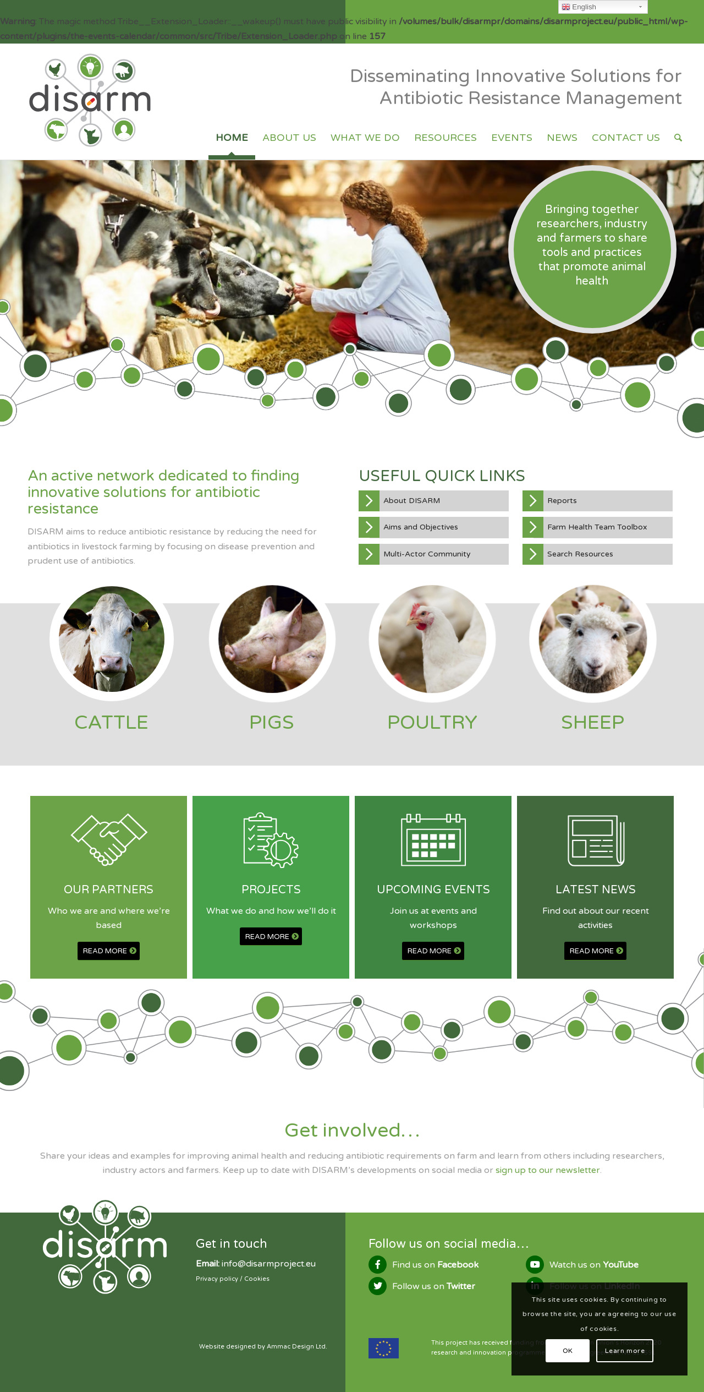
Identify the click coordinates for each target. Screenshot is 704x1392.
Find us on (435, 1264)
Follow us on (433, 1286)
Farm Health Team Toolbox (597, 527)
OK (568, 1351)
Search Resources (580, 554)
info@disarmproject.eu (269, 1263)
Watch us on (594, 1264)
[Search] (678, 137)
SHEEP (592, 722)
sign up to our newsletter (548, 1170)
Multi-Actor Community (426, 554)
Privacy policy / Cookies (233, 1278)
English (579, 7)
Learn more (625, 1351)
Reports (562, 500)
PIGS (271, 722)
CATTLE (111, 722)
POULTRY (432, 722)
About (411, 500)
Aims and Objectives (420, 527)
